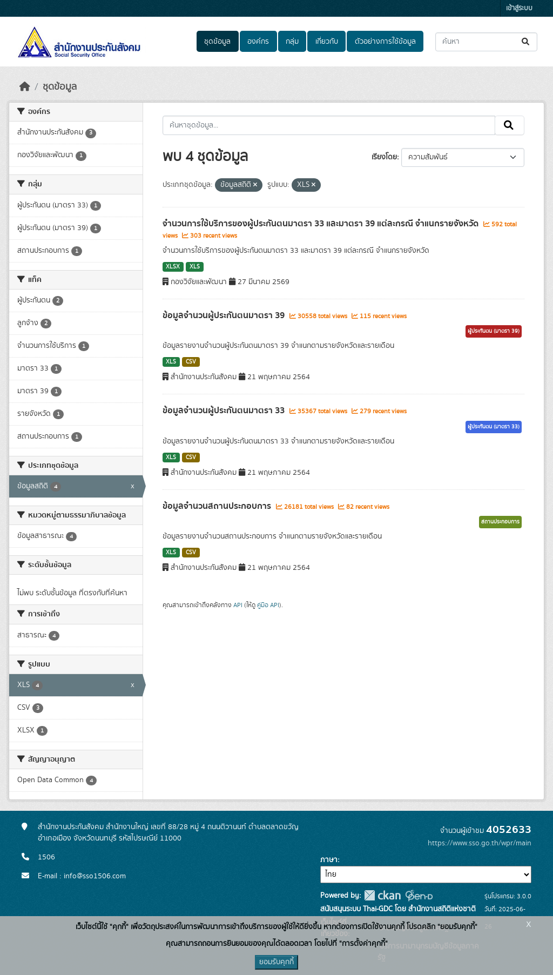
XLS (195, 267)
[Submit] (526, 41)
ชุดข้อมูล (217, 41)
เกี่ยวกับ (326, 41)
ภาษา (329, 860)
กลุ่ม (292, 41)
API (237, 605)
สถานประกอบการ (500, 522)
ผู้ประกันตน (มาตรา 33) (494, 427)
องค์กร (258, 41)
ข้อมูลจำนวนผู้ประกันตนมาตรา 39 (225, 315)
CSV (191, 362)
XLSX (173, 267)
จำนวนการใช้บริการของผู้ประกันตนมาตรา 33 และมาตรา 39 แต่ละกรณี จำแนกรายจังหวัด (322, 224)
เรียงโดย (384, 157)
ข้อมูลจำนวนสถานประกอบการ (218, 506)
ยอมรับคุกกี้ (276, 962)
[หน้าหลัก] (24, 87)
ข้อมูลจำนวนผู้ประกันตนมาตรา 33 (225, 411)
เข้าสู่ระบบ (519, 8)
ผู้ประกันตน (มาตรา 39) (494, 331)
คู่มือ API (268, 605)
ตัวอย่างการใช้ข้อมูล (385, 41)
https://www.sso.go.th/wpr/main (479, 843)
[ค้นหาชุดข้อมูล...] (486, 41)
